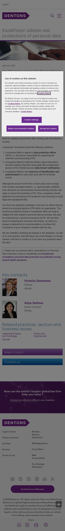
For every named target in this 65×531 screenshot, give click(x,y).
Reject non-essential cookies (21, 128)
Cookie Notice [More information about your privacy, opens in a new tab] (26, 111)
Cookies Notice (44, 93)
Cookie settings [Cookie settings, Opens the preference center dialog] (32, 120)
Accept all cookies (48, 128)
